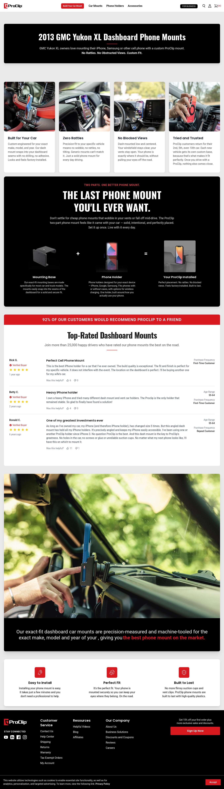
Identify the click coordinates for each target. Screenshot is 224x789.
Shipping (45, 741)
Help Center (47, 736)
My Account (47, 763)
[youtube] (6, 737)
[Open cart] (215, 6)
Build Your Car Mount (72, 6)
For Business (189, 6)
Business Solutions (117, 732)
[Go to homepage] (13, 5)
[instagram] (25, 737)
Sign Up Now (195, 731)
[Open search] (203, 6)
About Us (111, 726)
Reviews (110, 742)
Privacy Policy (102, 784)
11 (69, 448)
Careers (110, 747)
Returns (44, 747)
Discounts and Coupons (120, 737)
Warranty (45, 752)
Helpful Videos (81, 726)
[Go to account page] (209, 6)
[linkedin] (12, 737)
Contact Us (46, 731)
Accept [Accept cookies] (213, 782)
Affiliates (78, 737)
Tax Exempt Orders (51, 757)
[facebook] (18, 737)
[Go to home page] (20, 722)
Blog (75, 732)
